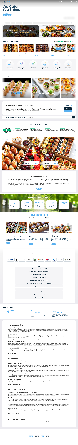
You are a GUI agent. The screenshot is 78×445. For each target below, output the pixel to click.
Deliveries (43, 439)
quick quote (60, 1)
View (37, 163)
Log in (68, 1)
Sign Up (47, 436)
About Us (68, 108)
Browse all (16, 41)
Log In (43, 436)
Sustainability (38, 439)
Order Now (6, 15)
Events (33, 439)
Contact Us (48, 439)
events (64, 1)
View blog (8, 242)
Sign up (72, 1)
